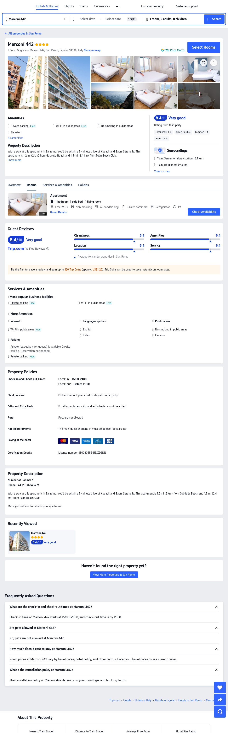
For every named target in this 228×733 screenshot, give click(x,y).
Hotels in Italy (143, 700)
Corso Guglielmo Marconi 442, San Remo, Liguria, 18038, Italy (45, 50)
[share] (220, 699)
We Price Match (174, 50)
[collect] (220, 687)
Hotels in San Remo (190, 700)
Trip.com (114, 700)
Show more (14, 160)
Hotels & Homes (47, 6)
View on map (162, 171)
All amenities (15, 137)
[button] (169, 6)
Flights (69, 6)
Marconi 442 (21, 44)
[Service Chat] (220, 712)
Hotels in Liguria (164, 700)
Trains (84, 6)
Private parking (19, 302)
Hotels (127, 700)
